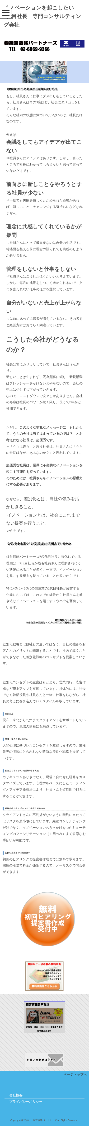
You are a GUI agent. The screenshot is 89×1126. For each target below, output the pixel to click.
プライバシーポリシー (25, 1101)
